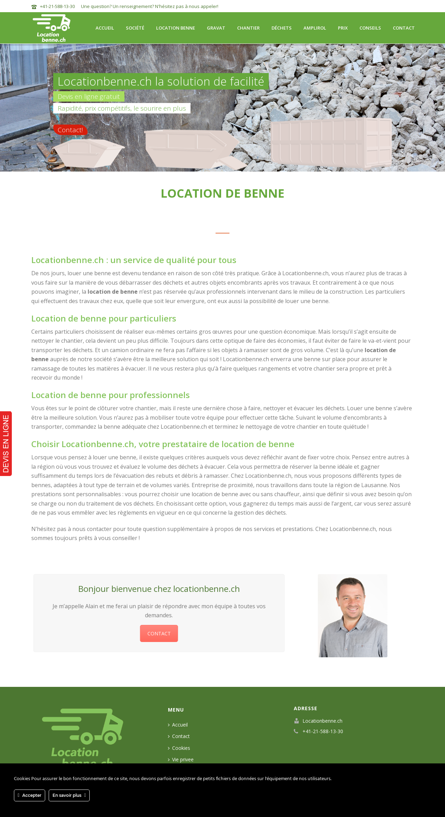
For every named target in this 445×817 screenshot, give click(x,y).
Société (135, 28)
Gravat (216, 28)
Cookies (179, 748)
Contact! (70, 129)
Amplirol (315, 28)
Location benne (175, 28)
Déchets (282, 28)
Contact (404, 28)
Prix (343, 28)
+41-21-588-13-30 (57, 6)
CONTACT (154, 633)
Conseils (370, 28)
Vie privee (181, 759)
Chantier (248, 28)
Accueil (105, 28)
